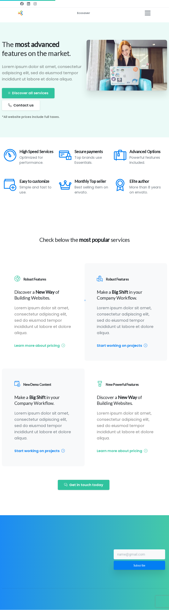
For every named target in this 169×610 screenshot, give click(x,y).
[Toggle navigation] (148, 13)
